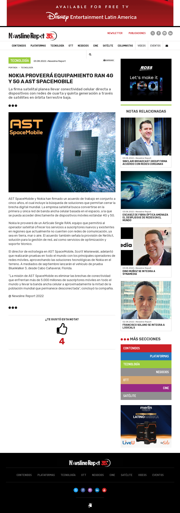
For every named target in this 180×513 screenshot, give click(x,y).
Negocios (162, 372)
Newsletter (114, 33)
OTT (126, 380)
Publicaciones (137, 33)
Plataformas (159, 356)
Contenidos (131, 348)
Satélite (129, 396)
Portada (13, 68)
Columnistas (125, 45)
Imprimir (108, 60)
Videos (142, 45)
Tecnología (27, 68)
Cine (166, 388)
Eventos (155, 45)
